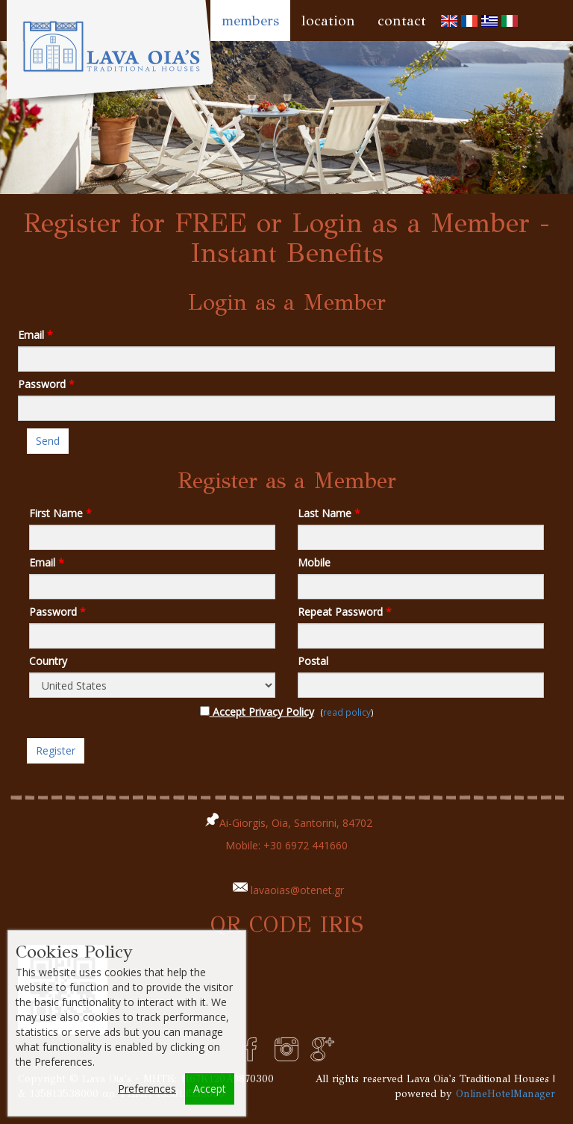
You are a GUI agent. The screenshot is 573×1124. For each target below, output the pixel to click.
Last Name (329, 513)
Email (35, 335)
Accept (209, 1088)
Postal (313, 661)
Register (55, 750)
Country (48, 661)
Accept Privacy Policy (257, 712)
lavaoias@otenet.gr (297, 890)
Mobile (314, 562)
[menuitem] (449, 20)
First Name (60, 513)
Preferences (147, 1088)
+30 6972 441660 (305, 845)
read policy (347, 712)
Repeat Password (345, 612)
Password (46, 384)
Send (48, 441)
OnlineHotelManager (505, 1093)
